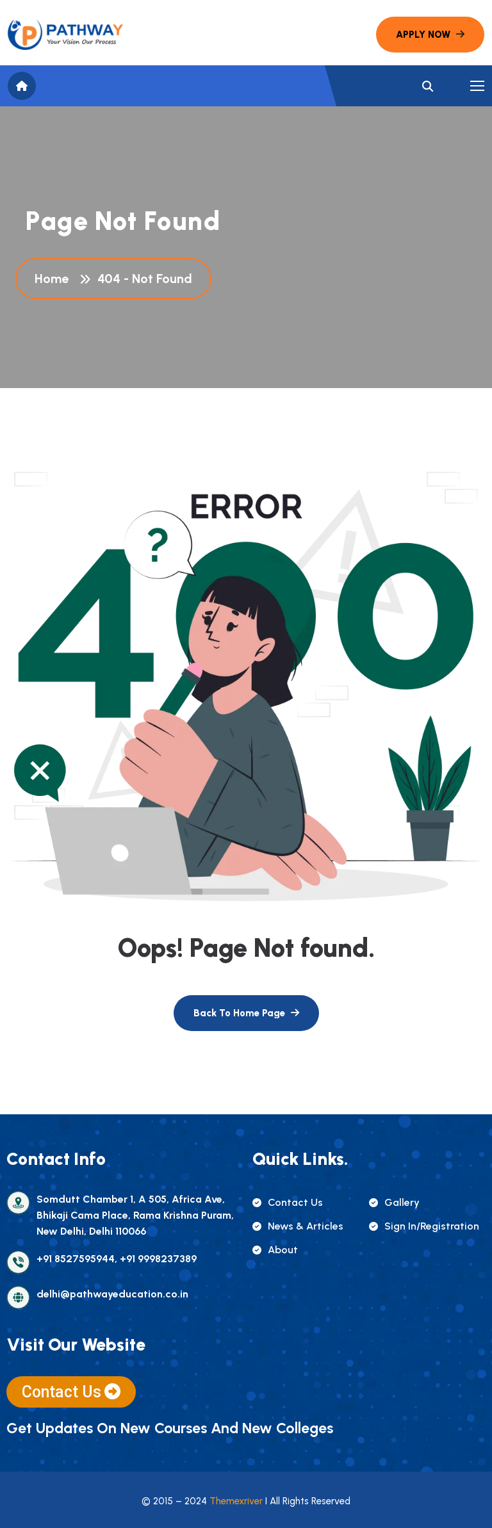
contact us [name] (287, 1202)
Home (55, 278)
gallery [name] (394, 1202)
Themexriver (236, 1501)
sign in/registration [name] (424, 1226)
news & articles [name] (297, 1226)
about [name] (275, 1250)
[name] (65, 34)
